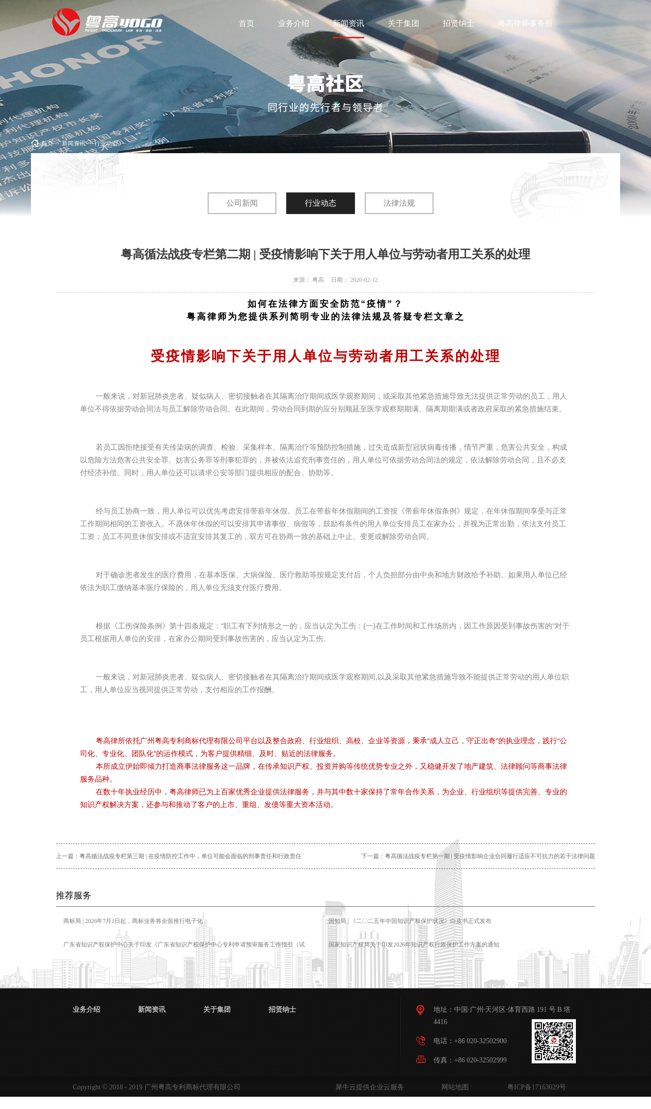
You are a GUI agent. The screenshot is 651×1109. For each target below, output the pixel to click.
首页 (246, 23)
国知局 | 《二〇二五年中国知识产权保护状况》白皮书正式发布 (409, 921)
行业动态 (106, 143)
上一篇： (178, 856)
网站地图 (453, 1087)
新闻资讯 (73, 143)
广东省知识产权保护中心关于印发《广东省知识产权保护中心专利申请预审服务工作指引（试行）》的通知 (184, 951)
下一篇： (478, 856)
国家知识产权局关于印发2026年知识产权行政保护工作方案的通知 (413, 944)
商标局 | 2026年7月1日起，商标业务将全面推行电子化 (133, 921)
